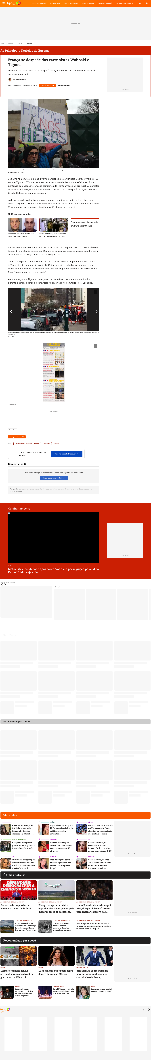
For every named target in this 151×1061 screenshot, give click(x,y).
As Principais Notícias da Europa (27, 444)
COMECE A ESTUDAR (71, 3)
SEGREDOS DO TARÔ (105, 3)
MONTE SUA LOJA (88, 3)
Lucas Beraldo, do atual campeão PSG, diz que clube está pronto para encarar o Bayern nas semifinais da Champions (94, 908)
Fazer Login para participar (53, 478)
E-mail (140, 3)
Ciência (90, 822)
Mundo (20, 43)
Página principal (14, 3)
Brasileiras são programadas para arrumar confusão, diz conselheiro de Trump (92, 974)
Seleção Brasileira (19, 839)
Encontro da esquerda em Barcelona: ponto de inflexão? (16, 907)
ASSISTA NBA (55, 3)
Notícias (11, 43)
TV (13, 822)
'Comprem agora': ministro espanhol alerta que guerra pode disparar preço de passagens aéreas (56, 908)
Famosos (53, 839)
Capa (2, 43)
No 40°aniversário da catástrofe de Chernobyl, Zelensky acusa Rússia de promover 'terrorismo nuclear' (25, 926)
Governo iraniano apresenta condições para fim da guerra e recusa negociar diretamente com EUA (24, 992)
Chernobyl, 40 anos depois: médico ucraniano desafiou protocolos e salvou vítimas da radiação (61, 926)
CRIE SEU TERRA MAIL (39, 3)
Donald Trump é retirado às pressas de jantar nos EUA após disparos (63, 991)
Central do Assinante (124, 3)
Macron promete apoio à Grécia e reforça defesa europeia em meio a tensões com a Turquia (93, 926)
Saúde (52, 822)
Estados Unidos (82, 967)
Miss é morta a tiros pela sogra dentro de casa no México (55, 972)
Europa (29, 43)
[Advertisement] (132, 926)
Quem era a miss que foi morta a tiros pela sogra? (101, 990)
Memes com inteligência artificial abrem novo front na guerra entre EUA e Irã (16, 974)
